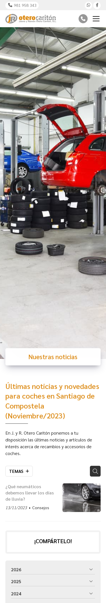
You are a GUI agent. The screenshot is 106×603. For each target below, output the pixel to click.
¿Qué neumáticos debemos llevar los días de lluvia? (29, 492)
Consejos (40, 507)
